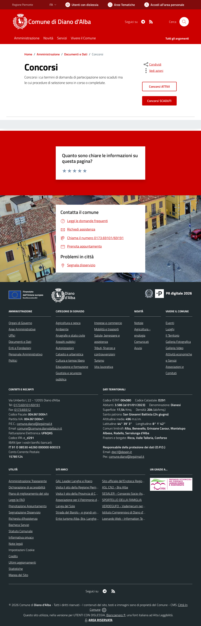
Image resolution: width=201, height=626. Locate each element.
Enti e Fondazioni (20, 348)
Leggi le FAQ (17, 499)
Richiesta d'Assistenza (23, 518)
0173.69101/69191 (27, 405)
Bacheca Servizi (19, 524)
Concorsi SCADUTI (159, 100)
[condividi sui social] (152, 64)
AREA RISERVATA (98, 620)
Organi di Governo (20, 323)
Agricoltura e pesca (68, 323)
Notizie (138, 323)
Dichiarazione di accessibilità (27, 487)
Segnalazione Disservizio (24, 512)
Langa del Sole (65, 506)
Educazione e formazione (72, 366)
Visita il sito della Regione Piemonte (79, 487)
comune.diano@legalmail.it (34, 423)
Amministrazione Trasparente (28, 481)
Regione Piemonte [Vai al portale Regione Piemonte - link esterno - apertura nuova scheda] (22, 5)
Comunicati (141, 341)
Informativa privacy (21, 537)
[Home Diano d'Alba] (54, 22)
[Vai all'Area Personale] (164, 4)
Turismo (99, 360)
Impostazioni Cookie (22, 550)
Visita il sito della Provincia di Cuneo (79, 493)
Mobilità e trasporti (106, 329)
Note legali (16, 543)
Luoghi (170, 329)
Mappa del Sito (18, 575)
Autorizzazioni (65, 348)
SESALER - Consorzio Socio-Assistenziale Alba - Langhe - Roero (144, 493)
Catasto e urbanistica (69, 354)
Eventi (170, 323)
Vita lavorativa (103, 366)
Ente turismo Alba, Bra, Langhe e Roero (81, 518)
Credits (13, 556)
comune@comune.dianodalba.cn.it (39, 428)
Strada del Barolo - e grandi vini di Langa (82, 512)
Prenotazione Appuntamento (28, 506)
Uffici (12, 335)
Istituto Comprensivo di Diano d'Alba (125, 512)
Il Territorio (172, 335)
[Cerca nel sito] (184, 21)
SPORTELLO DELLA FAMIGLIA (122, 499)
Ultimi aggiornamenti (22, 562)
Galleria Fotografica (178, 341)
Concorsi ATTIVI (159, 86)
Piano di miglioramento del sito (29, 493)
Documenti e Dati (75, 54)
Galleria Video (174, 348)
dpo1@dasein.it (121, 451)
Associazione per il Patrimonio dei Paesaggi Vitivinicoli (90, 499)
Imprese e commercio (108, 323)
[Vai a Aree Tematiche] (121, 4)
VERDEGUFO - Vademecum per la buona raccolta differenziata (142, 506)
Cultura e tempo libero (70, 360)
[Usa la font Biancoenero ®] (82, 4)
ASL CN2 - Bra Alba (115, 487)
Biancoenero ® (115, 615)
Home (28, 54)
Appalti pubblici (65, 341)
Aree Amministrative (22, 329)
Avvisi (138, 348)
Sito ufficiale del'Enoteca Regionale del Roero (131, 481)
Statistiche (16, 568)
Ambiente (62, 329)
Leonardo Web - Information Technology (128, 518)
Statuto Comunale (21, 531)
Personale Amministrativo (25, 354)
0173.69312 (22, 409)
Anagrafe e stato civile (70, 335)
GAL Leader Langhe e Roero (74, 481)
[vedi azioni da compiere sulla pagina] (153, 71)
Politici (13, 360)
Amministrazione (48, 54)
